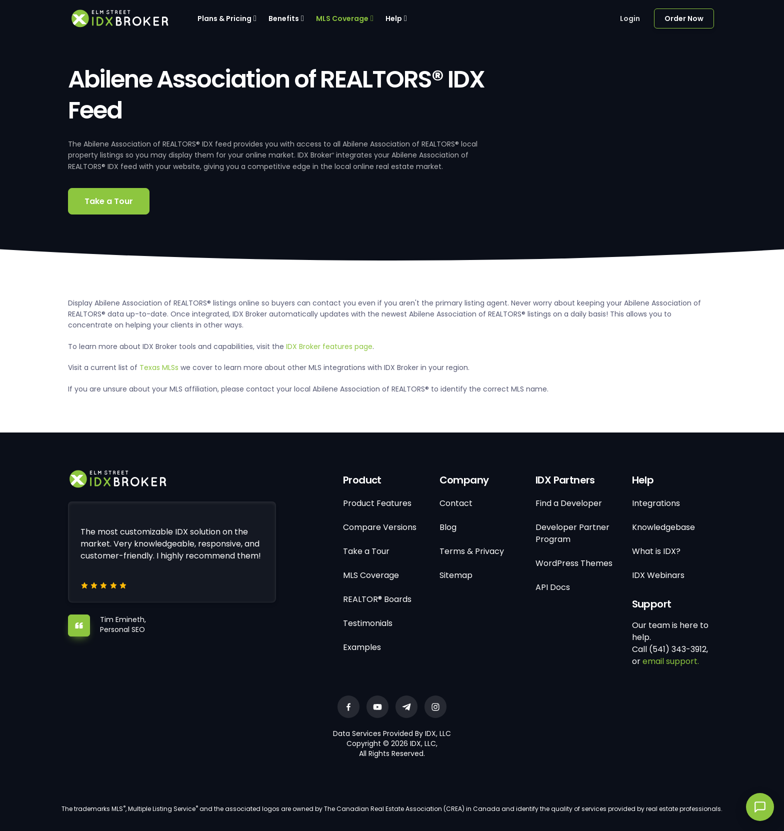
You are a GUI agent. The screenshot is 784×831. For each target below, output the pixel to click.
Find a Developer (569, 503)
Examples (362, 647)
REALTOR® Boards (377, 599)
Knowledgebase (663, 527)
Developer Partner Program (573, 533)
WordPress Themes (574, 563)
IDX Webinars (658, 575)
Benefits (283, 19)
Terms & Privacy (472, 551)
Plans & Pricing (225, 19)
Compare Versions (379, 527)
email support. (670, 661)
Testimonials (367, 623)
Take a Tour (108, 201)
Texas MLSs (159, 367)
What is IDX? (656, 551)
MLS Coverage (342, 19)
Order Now (684, 19)
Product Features (377, 503)
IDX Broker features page (329, 347)
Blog (448, 527)
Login (630, 19)
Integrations (656, 503)
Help (394, 19)
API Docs (553, 587)
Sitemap (456, 575)
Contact (456, 503)
